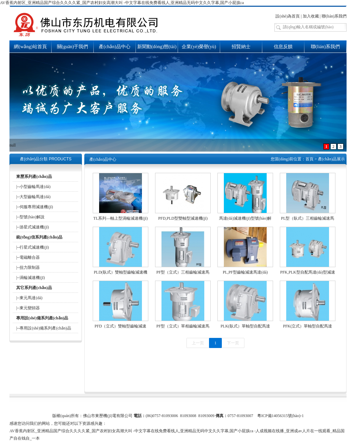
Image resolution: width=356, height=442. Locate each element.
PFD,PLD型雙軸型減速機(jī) (182, 218)
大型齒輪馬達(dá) (35, 196)
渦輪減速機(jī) (32, 277)
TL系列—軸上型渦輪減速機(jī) (120, 218)
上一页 (198, 343)
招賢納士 (241, 46)
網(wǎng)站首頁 (30, 46)
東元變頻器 (30, 308)
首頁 (309, 159)
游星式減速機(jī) (34, 227)
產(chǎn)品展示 (331, 159)
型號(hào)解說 (32, 217)
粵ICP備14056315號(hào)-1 (280, 415)
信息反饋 (283, 46)
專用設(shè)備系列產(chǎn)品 (45, 328)
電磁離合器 (30, 257)
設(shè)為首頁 (287, 16)
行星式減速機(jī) (34, 247)
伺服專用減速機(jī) (36, 206)
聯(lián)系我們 (334, 16)
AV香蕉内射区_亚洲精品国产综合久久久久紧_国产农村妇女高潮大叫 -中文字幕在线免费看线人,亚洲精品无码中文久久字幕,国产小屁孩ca (122, 2)
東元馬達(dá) (31, 297)
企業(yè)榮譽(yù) (199, 46)
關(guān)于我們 (72, 46)
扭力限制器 (30, 267)
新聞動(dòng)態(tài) (157, 46)
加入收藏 (311, 16)
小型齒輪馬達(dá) (35, 186)
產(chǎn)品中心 (114, 46)
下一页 (233, 343)
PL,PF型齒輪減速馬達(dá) (245, 272)
